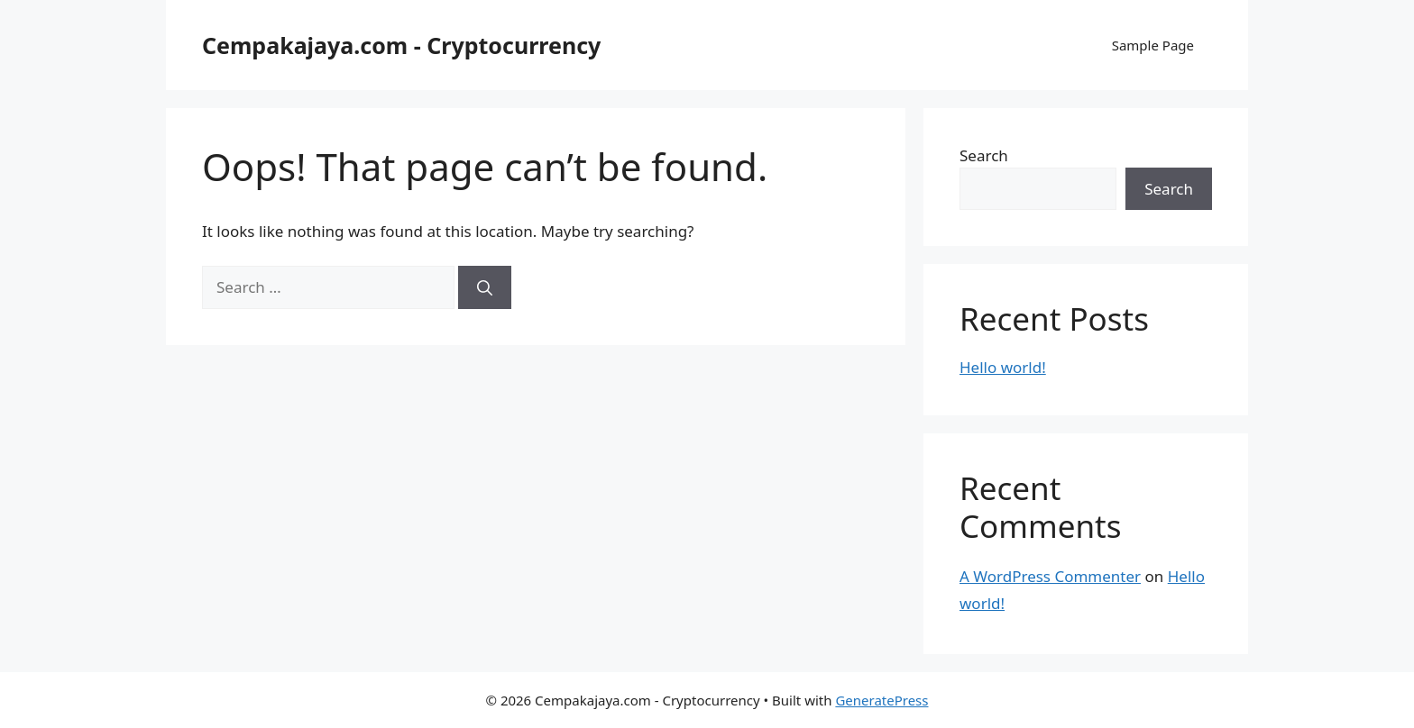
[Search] (484, 287)
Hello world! (1003, 367)
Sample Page (1153, 45)
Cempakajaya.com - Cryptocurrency (401, 45)
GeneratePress (881, 700)
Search (984, 155)
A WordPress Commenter (1050, 576)
